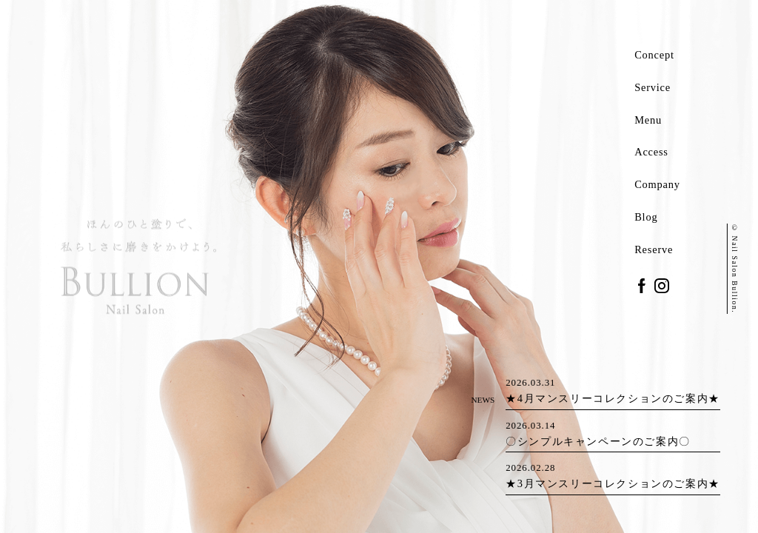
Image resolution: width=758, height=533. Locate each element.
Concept (654, 55)
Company (657, 184)
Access (651, 152)
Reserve (653, 249)
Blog (645, 217)
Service (652, 87)
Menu (648, 120)
